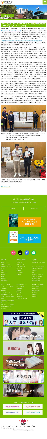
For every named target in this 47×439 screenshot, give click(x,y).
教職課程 (19, 270)
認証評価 (3, 278)
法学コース (19, 262)
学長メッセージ (5, 262)
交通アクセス (4, 272)
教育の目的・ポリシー (6, 266)
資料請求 (13, 208)
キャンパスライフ (22, 284)
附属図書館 (19, 288)
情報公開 (3, 274)
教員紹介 (19, 274)
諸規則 (2, 276)
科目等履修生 (35, 288)
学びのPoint (19, 268)
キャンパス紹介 (20, 286)
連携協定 (34, 294)
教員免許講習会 (36, 290)
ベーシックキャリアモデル (7, 286)
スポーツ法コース (21, 266)
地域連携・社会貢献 (38, 284)
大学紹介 (3, 260)
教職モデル (3, 290)
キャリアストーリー (6, 309)
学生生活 (19, 290)
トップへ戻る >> (5, 186)
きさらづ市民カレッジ (37, 286)
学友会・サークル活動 (22, 298)
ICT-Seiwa (19, 294)
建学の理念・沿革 (5, 264)
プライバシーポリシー (9, 428)
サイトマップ (6, 426)
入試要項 (34, 270)
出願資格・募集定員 (37, 268)
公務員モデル (4, 288)
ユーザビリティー (17, 426)
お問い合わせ (34, 208)
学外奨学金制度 (36, 280)
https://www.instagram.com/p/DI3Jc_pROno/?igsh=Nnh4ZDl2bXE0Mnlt (22, 40)
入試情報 (34, 260)
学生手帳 (19, 292)
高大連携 (34, 292)
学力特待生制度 (36, 278)
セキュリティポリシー (30, 426)
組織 (2, 270)
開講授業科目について (6, 294)
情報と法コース (20, 264)
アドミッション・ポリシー (38, 266)
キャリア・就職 (5, 284)
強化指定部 (19, 296)
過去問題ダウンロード (37, 274)
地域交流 (34, 296)
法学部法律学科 (21, 260)
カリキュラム (20, 272)
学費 (33, 272)
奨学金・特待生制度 (37, 276)
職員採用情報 (4, 280)
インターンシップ (5, 292)
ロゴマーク (3, 268)
